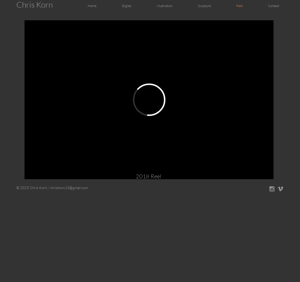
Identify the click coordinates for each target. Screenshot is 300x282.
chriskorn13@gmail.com (69, 187)
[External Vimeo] (149, 99)
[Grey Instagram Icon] (271, 188)
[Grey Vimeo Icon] (280, 188)
